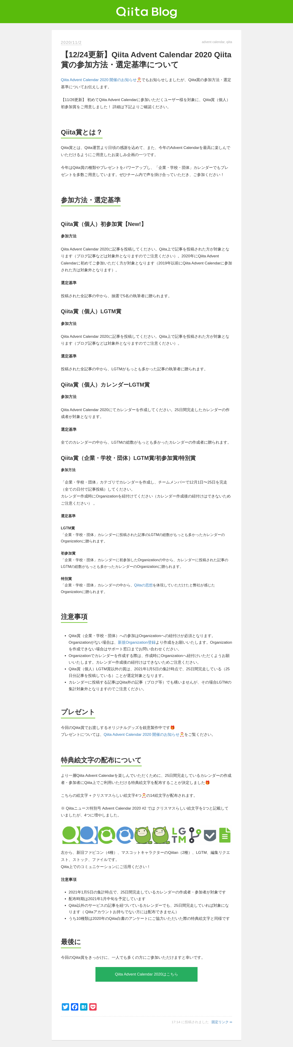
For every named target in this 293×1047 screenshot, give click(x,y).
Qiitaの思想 (143, 585)
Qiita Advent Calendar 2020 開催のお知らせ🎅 (101, 80)
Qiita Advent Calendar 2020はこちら (146, 974)
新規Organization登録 (136, 642)
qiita (229, 42)
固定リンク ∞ (222, 1022)
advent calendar (213, 42)
